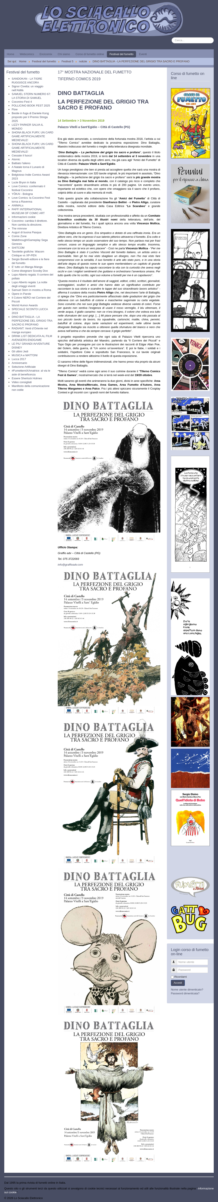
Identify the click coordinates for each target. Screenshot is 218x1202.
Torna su (208, 1198)
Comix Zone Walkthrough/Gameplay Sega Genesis (30, 240)
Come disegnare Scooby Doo (30, 270)
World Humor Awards (25, 305)
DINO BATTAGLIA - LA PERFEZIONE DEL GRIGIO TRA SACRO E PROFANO (32, 320)
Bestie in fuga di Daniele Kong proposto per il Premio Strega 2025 (30, 117)
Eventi (143, 54)
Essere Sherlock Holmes (27, 378)
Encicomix (46, 54)
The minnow (19, 228)
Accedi (178, 982)
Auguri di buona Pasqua (26, 232)
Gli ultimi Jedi (20, 351)
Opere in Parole (21, 293)
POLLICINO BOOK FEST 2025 (31, 105)
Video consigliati (22, 382)
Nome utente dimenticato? (187, 989)
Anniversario (19, 363)
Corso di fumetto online (90, 54)
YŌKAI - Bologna (22, 193)
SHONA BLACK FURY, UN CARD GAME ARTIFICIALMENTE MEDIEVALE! (32, 136)
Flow (14, 109)
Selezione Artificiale (24, 366)
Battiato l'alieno (21, 163)
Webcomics (27, 54)
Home (10, 54)
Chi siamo (64, 54)
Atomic (16, 159)
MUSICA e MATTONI (25, 355)
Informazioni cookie (24, 217)
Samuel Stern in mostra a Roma (31, 290)
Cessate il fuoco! (22, 155)
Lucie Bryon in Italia (24, 182)
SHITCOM (18, 247)
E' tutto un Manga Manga (27, 266)
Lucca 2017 (19, 359)
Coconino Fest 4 (22, 101)
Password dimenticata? (185, 993)
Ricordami (180, 976)
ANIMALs (17, 205)
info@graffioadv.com (70, 564)
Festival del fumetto (121, 54)
